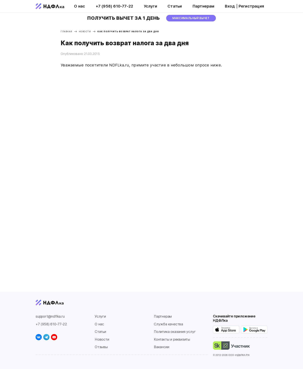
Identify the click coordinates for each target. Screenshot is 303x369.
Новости (102, 339)
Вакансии (161, 347)
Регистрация (251, 6)
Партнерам (203, 6)
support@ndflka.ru (50, 316)
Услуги (150, 6)
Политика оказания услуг (175, 332)
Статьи (175, 6)
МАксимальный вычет (191, 18)
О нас (79, 6)
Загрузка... (109, 179)
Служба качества (168, 324)
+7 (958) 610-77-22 (114, 6)
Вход (230, 6)
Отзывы (101, 347)
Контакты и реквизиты (172, 339)
